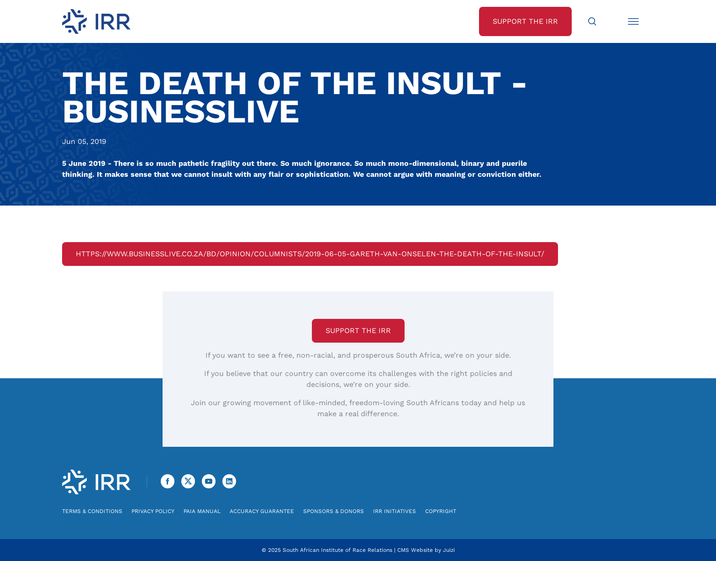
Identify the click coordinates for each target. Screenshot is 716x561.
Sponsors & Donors (333, 511)
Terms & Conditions (92, 511)
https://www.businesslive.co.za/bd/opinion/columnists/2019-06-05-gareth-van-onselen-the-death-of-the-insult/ (310, 253)
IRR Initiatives (394, 511)
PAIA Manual (202, 511)
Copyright (440, 511)
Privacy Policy (153, 511)
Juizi (449, 550)
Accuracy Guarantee (262, 511)
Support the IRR (358, 330)
